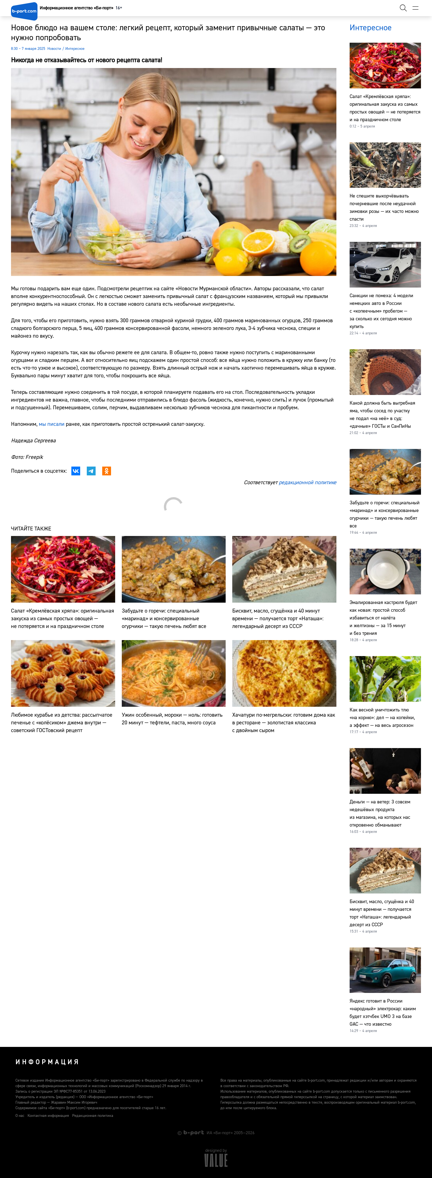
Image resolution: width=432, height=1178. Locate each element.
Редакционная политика (92, 1115)
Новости (54, 48)
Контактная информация (48, 1115)
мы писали (51, 424)
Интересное (75, 48)
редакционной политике (307, 482)
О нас (19, 1115)
